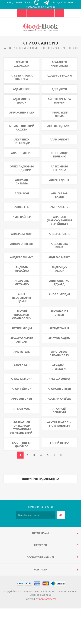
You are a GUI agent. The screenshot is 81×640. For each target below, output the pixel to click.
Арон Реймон (21, 388)
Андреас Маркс (59, 257)
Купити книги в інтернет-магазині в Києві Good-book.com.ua (51, 593)
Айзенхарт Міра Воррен (59, 100)
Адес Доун (59, 89)
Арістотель (22, 351)
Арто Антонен (21, 398)
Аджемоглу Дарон (21, 100)
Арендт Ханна (59, 328)
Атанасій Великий (59, 410)
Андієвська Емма (59, 245)
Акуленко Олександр (22, 141)
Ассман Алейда (59, 398)
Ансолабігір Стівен (59, 312)
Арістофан (22, 365)
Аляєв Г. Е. (21, 207)
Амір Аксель (59, 207)
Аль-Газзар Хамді (59, 195)
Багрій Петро (59, 442)
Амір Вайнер (22, 217)
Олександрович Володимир (22, 168)
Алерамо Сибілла (21, 181)
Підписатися (61, 515)
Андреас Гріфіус (21, 257)
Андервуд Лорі (21, 234)
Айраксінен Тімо (21, 112)
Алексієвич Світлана (59, 168)
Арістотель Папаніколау (59, 353)
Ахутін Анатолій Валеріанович (59, 423)
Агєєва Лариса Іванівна (22, 77)
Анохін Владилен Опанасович (21, 314)
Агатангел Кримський (59, 63)
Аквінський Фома (59, 114)
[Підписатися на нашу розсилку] (35, 515)
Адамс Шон (21, 89)
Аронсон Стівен (59, 388)
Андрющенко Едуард (59, 282)
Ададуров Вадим (59, 75)
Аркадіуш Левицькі (59, 366)
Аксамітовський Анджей (21, 127)
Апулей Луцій (21, 328)
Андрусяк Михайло (22, 282)
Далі (55, 455)
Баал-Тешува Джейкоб (21, 444)
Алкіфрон (22, 193)
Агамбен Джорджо (21, 63)
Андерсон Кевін (21, 244)
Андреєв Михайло (22, 269)
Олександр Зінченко (59, 154)
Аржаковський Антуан (21, 339)
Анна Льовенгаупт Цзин (21, 298)
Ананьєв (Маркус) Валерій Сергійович (59, 220)
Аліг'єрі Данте (59, 180)
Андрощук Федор (59, 269)
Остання (61, 455)
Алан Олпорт (59, 139)
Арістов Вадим (59, 338)
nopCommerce (47, 599)
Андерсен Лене (59, 234)
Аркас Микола (21, 378)
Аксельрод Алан (59, 126)
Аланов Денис (21, 153)
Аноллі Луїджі (59, 294)
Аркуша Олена (59, 378)
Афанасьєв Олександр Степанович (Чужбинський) (21, 427)
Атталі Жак (22, 408)
